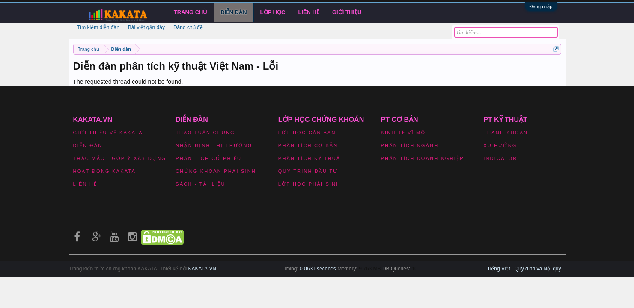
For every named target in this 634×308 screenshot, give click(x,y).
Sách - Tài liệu (200, 184)
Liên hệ (308, 12)
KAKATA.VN (202, 269)
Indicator (500, 158)
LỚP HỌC (273, 12)
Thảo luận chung (205, 132)
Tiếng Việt (498, 269)
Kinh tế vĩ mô (403, 132)
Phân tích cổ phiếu (208, 158)
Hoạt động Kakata (104, 171)
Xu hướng (500, 145)
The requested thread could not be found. (128, 81)
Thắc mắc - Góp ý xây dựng (120, 158)
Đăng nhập (541, 6)
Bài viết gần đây (146, 27)
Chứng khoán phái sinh (216, 171)
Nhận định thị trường (214, 145)
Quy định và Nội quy (538, 269)
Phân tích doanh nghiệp (422, 158)
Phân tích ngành (410, 145)
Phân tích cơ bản (308, 145)
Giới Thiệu (346, 12)
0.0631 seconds (318, 269)
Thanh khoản (505, 132)
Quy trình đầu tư (308, 171)
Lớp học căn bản (307, 132)
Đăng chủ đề (188, 27)
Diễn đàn (233, 12)
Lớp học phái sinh (309, 184)
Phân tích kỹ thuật (311, 158)
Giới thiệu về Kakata (108, 132)
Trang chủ (191, 12)
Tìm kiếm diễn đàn (98, 27)
